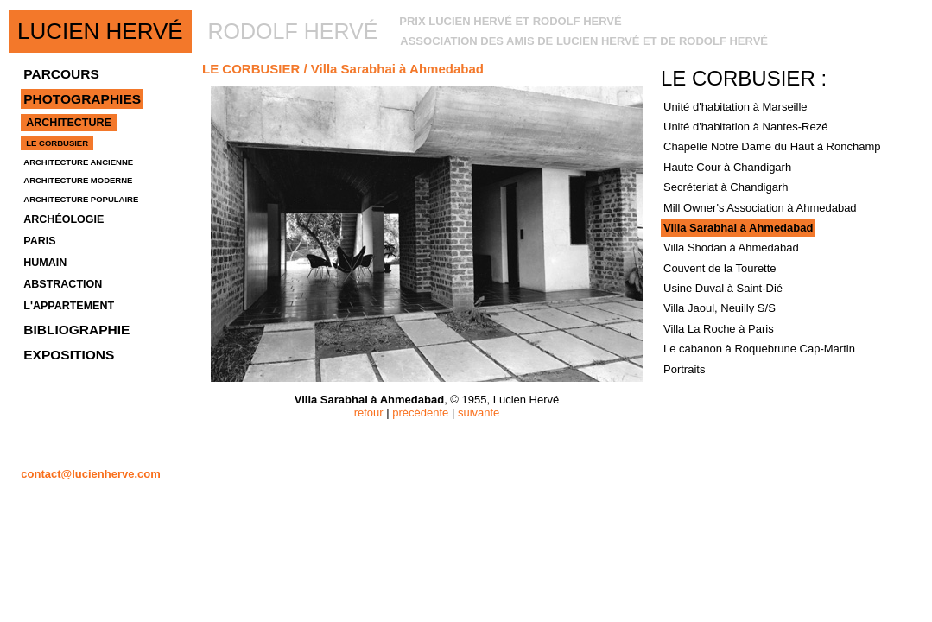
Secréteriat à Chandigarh (726, 187)
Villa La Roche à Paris (718, 328)
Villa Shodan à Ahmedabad (731, 247)
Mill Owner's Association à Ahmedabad (760, 207)
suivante (478, 412)
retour (369, 412)
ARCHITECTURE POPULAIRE (80, 199)
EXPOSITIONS (68, 354)
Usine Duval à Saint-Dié (723, 288)
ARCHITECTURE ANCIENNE (78, 162)
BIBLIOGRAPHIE (76, 329)
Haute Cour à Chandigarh (727, 167)
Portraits (684, 369)
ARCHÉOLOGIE (63, 219)
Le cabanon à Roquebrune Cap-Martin (759, 348)
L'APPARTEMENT (68, 306)
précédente (420, 412)
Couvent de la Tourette (720, 268)
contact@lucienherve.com (91, 473)
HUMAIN (45, 263)
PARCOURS (61, 74)
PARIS (39, 241)
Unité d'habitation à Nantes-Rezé (745, 126)
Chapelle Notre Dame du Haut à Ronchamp (771, 146)
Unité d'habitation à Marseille (735, 106)
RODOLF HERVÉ (293, 31)
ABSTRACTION (62, 284)
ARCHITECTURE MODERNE (77, 180)
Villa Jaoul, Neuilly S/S (719, 307)
